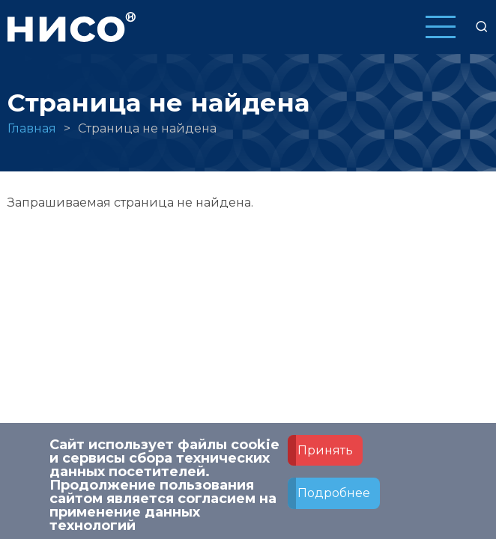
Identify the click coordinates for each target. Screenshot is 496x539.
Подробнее (333, 504)
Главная (31, 128)
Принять (325, 461)
